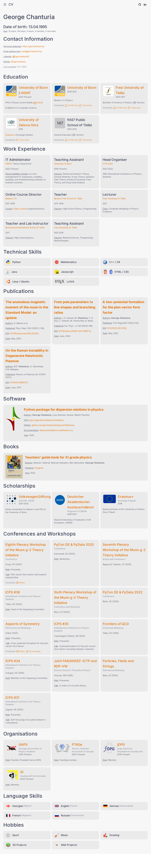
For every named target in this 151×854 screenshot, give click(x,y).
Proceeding (33, 651)
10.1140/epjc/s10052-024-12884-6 (75, 331)
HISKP (25, 93)
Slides (20, 582)
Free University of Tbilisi (114, 198)
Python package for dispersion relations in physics (64, 409)
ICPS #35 (61, 624)
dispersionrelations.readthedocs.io (56, 430)
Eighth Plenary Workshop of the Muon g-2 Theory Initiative (25, 550)
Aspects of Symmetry (22, 624)
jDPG (121, 745)
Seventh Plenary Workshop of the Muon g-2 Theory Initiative (124, 550)
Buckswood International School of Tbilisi (25, 227)
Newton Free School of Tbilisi (68, 198)
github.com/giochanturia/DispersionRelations (52, 425)
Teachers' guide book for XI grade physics (58, 457)
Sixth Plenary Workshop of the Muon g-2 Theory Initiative (75, 597)
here (37, 102)
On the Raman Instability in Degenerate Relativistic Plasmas (26, 355)
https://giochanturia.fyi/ (33, 46)
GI (21, 772)
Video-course (20, 208)
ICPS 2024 (108, 163)
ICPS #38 (12, 592)
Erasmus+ (10, 135)
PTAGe (77, 745)
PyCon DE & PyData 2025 (74, 545)
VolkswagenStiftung (35, 497)
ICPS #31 (12, 698)
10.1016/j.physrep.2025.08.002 (24, 333)
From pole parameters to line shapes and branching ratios (74, 307)
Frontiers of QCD (116, 624)
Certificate (71, 105)
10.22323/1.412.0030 (116, 328)
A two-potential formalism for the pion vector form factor (123, 307)
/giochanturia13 (21, 56)
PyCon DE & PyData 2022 (123, 592)
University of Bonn (33, 88)
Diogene (39, 468)
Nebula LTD (11, 198)
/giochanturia (18, 61)
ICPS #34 (12, 661)
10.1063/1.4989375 (19, 382)
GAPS (23, 745)
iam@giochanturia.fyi (32, 51)
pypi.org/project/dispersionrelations (46, 420)
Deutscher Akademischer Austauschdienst (80, 502)
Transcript (85, 105)
